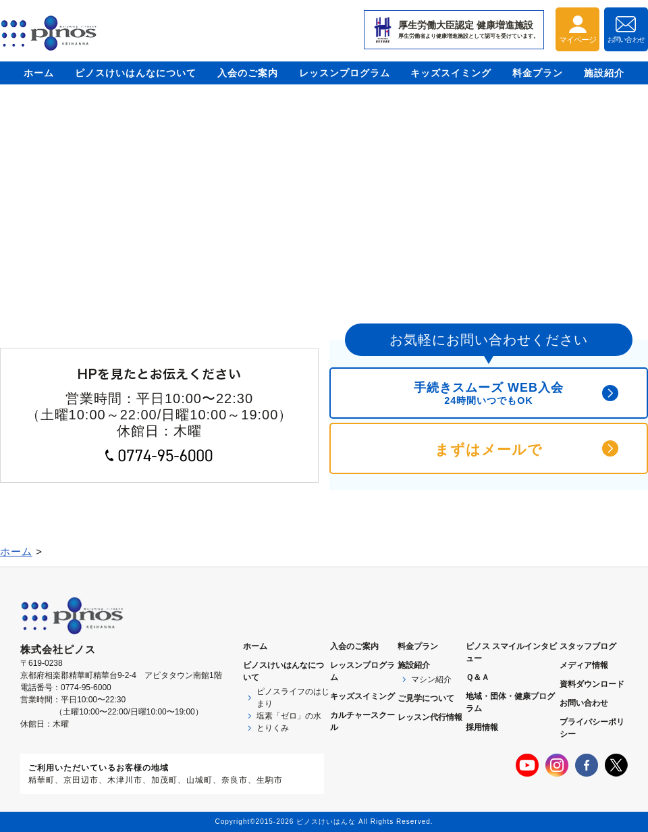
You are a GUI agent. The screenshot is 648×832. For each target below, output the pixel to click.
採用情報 (482, 727)
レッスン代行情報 (430, 717)
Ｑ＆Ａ (477, 677)
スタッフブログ (588, 646)
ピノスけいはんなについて (135, 73)
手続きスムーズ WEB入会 (489, 393)
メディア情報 (584, 665)
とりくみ (272, 728)
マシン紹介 (431, 679)
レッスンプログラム (344, 73)
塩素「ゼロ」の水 (288, 716)
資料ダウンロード (592, 684)
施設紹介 (604, 73)
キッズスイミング (450, 73)
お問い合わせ (584, 703)
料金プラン (537, 73)
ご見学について (426, 698)
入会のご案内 (247, 73)
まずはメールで (489, 449)
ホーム (39, 73)
